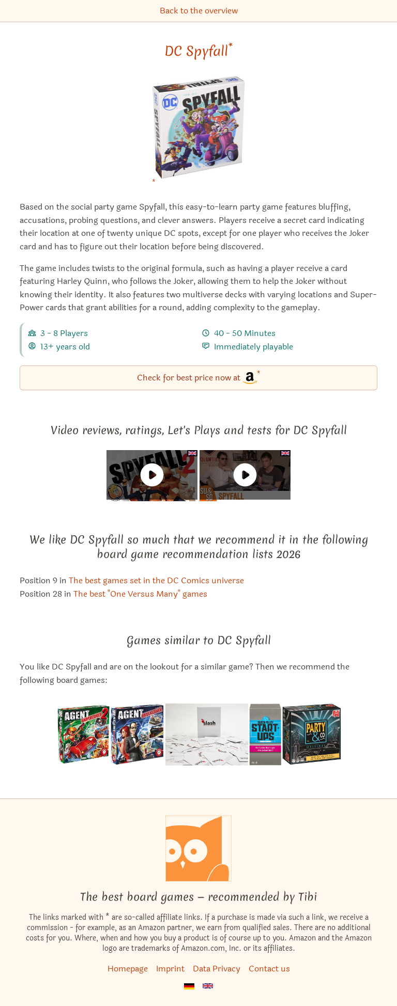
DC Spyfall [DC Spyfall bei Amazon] (198, 51)
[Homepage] (198, 849)
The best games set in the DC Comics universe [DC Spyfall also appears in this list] (156, 580)
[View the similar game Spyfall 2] (83, 734)
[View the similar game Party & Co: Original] (312, 734)
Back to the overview (199, 10)
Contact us (269, 968)
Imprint (170, 968)
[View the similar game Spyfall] (137, 734)
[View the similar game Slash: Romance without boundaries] (206, 734)
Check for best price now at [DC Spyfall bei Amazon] (199, 377)
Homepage (128, 968)
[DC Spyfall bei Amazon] (199, 134)
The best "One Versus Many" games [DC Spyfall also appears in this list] (140, 593)
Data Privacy (216, 968)
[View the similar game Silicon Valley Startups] (265, 734)
